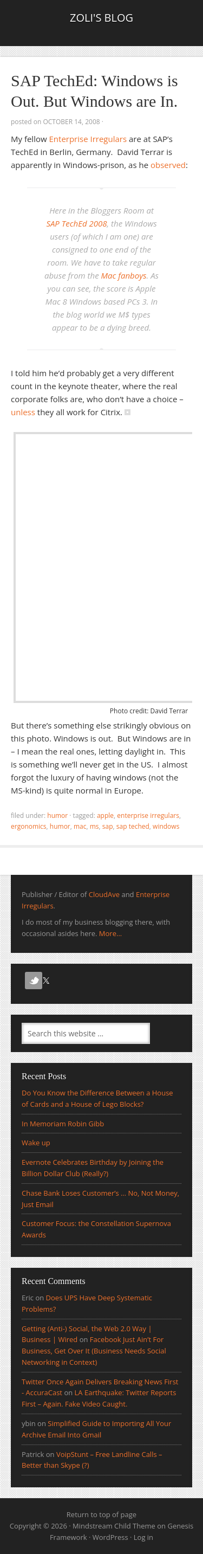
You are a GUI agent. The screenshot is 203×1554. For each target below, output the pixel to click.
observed (168, 164)
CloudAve (104, 894)
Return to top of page (101, 1514)
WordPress (110, 1537)
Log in (143, 1537)
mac (80, 826)
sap (107, 826)
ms (94, 826)
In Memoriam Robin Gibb (63, 1124)
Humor (57, 815)
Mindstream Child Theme (114, 1526)
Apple (105, 815)
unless (23, 412)
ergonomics (29, 826)
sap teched (132, 826)
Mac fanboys (124, 275)
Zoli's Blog (101, 17)
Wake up (36, 1142)
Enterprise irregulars (148, 815)
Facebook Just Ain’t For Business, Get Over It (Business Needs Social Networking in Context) (94, 1350)
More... (110, 933)
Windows (166, 826)
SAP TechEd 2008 (76, 223)
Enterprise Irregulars (88, 138)
